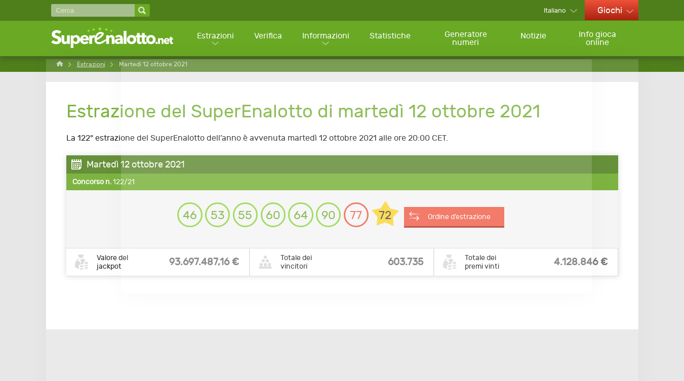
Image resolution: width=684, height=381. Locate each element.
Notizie (534, 38)
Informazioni (325, 38)
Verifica (267, 38)
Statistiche (390, 38)
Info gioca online (598, 39)
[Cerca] (93, 10)
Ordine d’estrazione (473, 216)
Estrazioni (214, 38)
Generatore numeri (466, 39)
